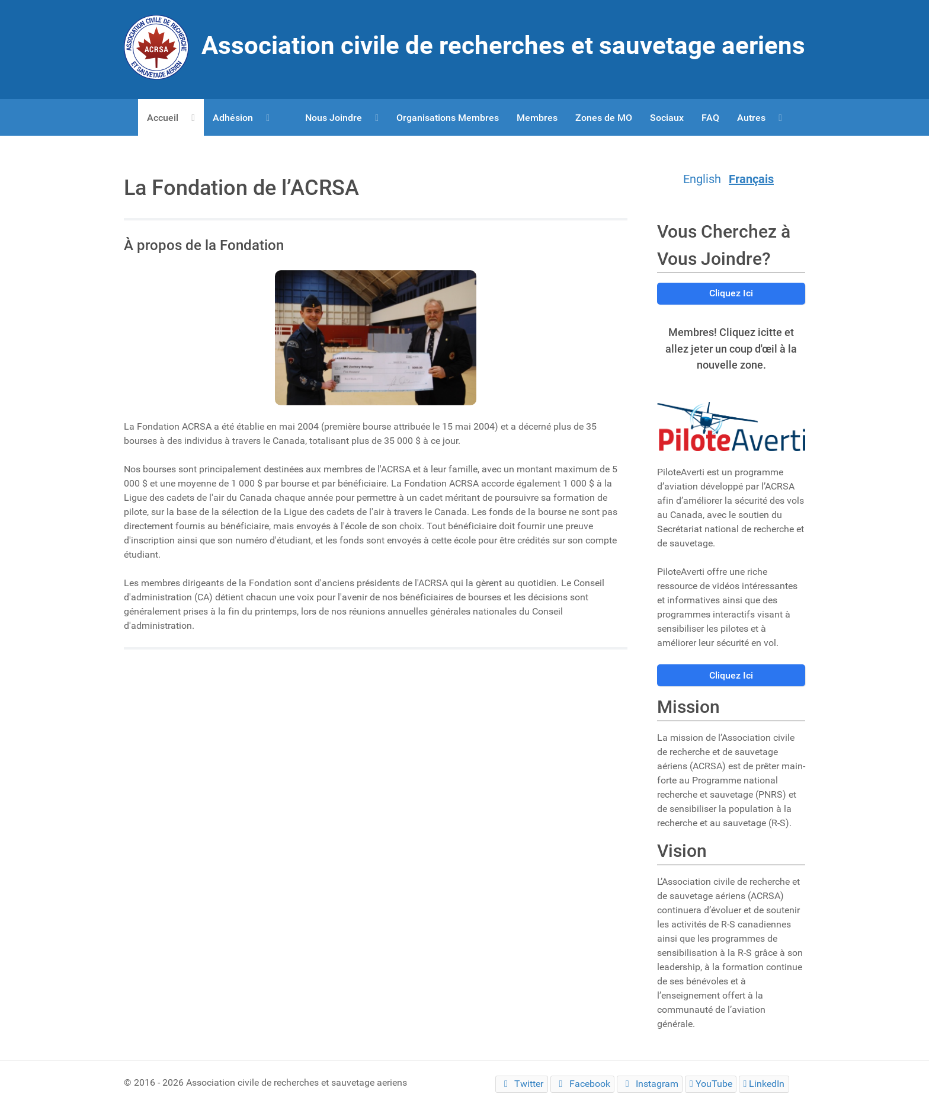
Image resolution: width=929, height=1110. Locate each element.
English (702, 179)
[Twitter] (521, 1084)
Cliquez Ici (731, 293)
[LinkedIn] (764, 1084)
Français (751, 179)
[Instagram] (650, 1084)
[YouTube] (710, 1084)
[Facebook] (582, 1084)
